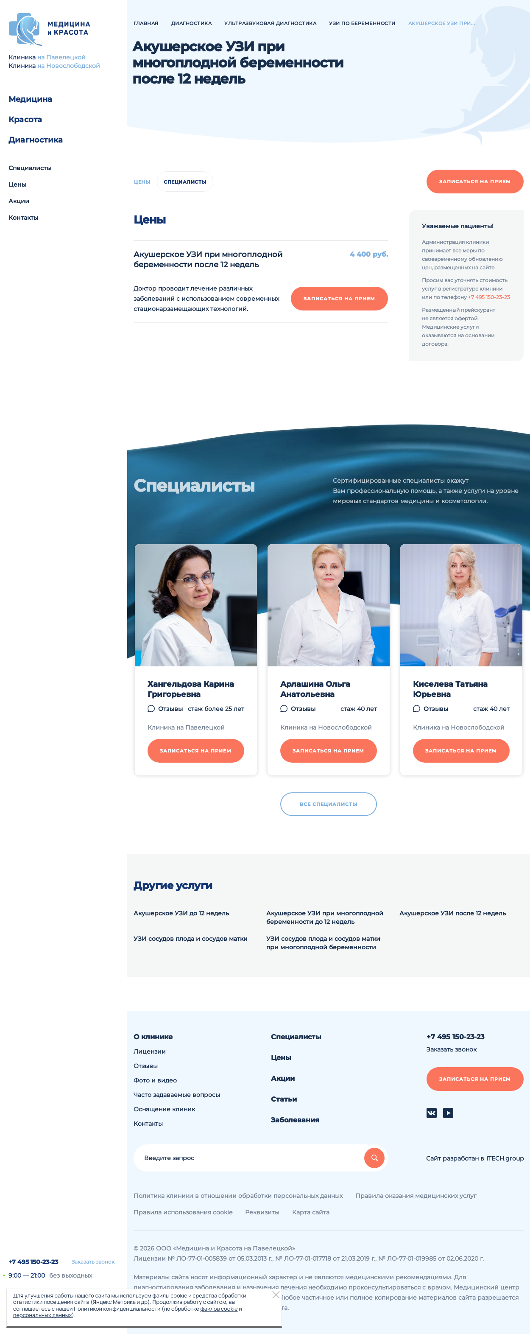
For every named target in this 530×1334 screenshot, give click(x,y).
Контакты (23, 218)
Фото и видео (155, 1080)
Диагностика (35, 140)
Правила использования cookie (183, 1212)
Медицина (30, 99)
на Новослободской (68, 66)
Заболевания (295, 1120)
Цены (17, 184)
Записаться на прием (475, 182)
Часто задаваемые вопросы (177, 1095)
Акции (18, 201)
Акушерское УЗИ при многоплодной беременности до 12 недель (324, 917)
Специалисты (29, 168)
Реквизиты (262, 1212)
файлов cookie (218, 1308)
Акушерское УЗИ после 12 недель (452, 913)
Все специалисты (328, 804)
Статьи (284, 1099)
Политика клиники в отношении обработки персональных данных (238, 1196)
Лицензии (150, 1051)
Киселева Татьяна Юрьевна (450, 689)
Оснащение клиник (164, 1109)
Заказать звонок (93, 1261)
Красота (25, 119)
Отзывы (170, 709)
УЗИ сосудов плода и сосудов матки (191, 938)
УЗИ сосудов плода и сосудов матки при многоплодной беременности (323, 943)
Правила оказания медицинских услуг (416, 1196)
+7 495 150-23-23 (33, 1262)
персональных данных (42, 1315)
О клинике (153, 1037)
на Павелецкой (61, 57)
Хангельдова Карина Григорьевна (191, 689)
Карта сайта (310, 1212)
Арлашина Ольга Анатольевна (315, 689)
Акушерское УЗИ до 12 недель (181, 913)
